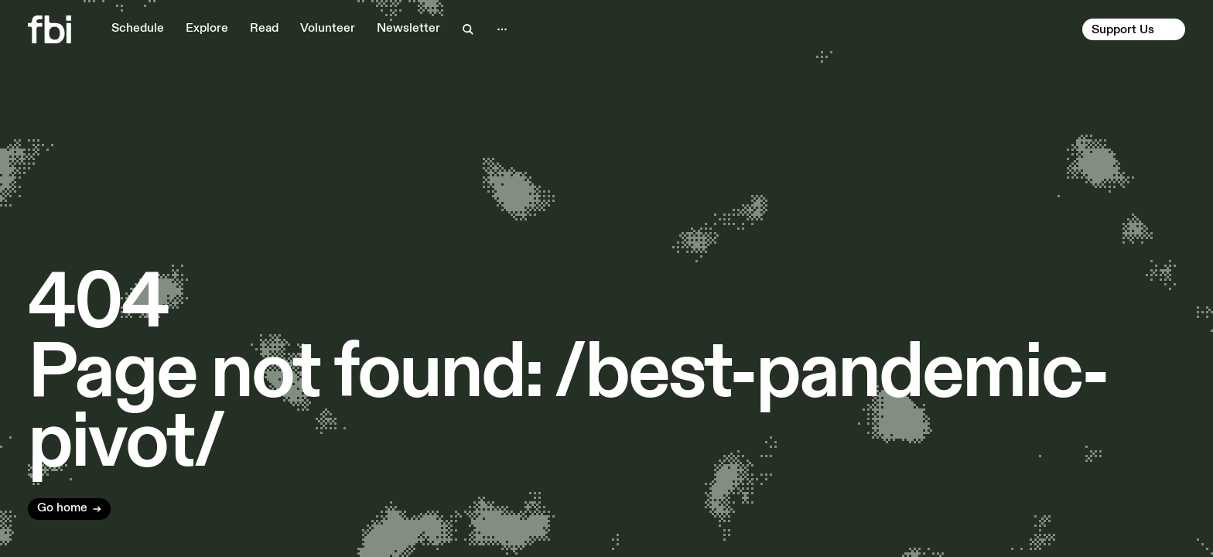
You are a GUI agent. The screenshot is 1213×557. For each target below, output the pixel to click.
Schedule (137, 28)
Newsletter (408, 28)
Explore (207, 28)
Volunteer (327, 28)
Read (264, 28)
